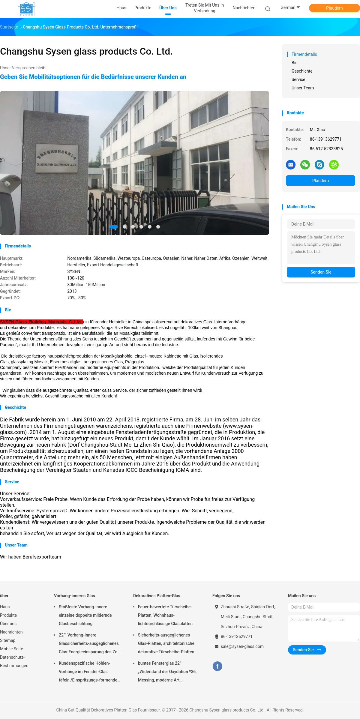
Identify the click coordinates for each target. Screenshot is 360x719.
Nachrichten (11, 632)
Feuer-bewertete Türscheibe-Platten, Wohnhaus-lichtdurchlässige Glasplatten (165, 615)
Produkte (8, 615)
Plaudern (334, 8)
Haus (5, 606)
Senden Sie (321, 272)
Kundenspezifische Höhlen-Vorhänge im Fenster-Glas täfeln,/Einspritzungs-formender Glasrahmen (89, 672)
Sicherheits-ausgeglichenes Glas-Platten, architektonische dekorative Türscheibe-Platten (166, 643)
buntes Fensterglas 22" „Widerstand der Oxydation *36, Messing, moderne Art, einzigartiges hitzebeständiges (167, 672)
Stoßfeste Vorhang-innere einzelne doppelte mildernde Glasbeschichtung (85, 615)
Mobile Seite (11, 648)
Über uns (8, 623)
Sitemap (7, 640)
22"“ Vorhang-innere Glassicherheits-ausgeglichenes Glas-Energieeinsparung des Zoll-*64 (90, 644)
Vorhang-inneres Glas (74, 595)
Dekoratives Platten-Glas (156, 595)
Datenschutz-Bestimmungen (14, 661)
